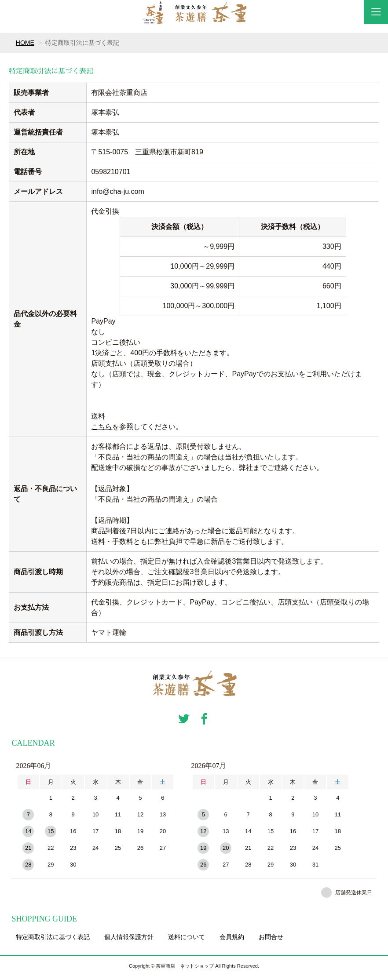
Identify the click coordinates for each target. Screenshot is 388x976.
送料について (186, 937)
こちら (101, 426)
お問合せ (271, 937)
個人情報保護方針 (129, 937)
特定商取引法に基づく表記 (53, 937)
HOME (25, 42)
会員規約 (232, 937)
